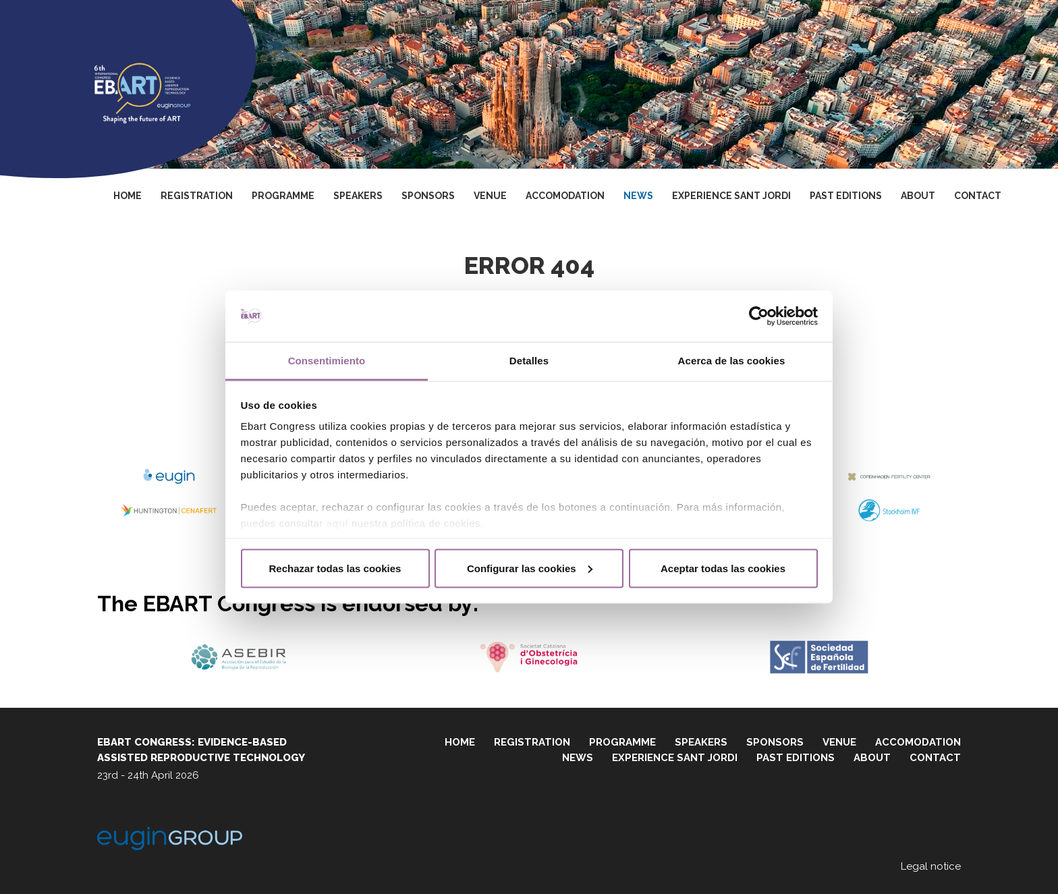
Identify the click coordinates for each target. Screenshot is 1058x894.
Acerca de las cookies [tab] (731, 360)
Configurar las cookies (529, 568)
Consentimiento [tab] (327, 360)
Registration (197, 195)
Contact (977, 195)
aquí (337, 523)
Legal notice (931, 866)
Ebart (142, 85)
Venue (490, 195)
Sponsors (428, 195)
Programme (283, 195)
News (638, 195)
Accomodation (565, 195)
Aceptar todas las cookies (723, 568)
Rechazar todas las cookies (335, 568)
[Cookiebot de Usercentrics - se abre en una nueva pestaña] (759, 316)
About (918, 195)
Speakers (358, 195)
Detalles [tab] (529, 360)
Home (127, 195)
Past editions (846, 195)
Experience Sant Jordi (731, 195)
